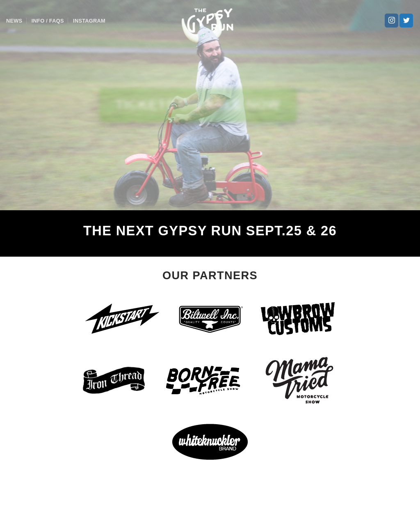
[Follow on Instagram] (391, 21)
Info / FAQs (48, 21)
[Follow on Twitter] (406, 21)
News (14, 21)
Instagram (89, 21)
